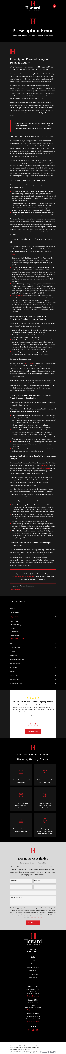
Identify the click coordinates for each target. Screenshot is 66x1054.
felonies (12, 254)
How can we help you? (17, 898)
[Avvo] (33, 1030)
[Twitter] (37, 1030)
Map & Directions (33, 996)
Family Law (33, 971)
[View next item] (36, 724)
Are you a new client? (17, 892)
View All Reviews (33, 732)
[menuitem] (33, 609)
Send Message (33, 923)
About (33, 964)
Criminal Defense (33, 968)
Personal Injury (33, 975)
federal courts (45, 468)
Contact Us (33, 978)
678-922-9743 (33, 951)
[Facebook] (29, 1030)
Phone (12, 886)
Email (35, 886)
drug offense (29, 363)
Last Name (37, 880)
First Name (14, 880)
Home (33, 961)
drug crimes (45, 465)
